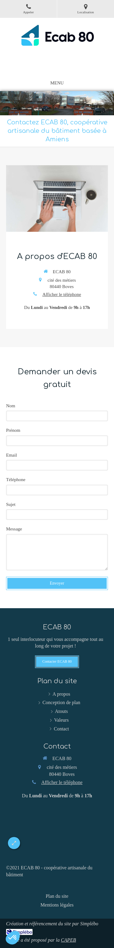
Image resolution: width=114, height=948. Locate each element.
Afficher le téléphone (61, 294)
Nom (10, 405)
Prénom (13, 430)
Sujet (11, 504)
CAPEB (68, 940)
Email (11, 455)
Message (14, 528)
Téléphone (15, 479)
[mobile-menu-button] (57, 83)
